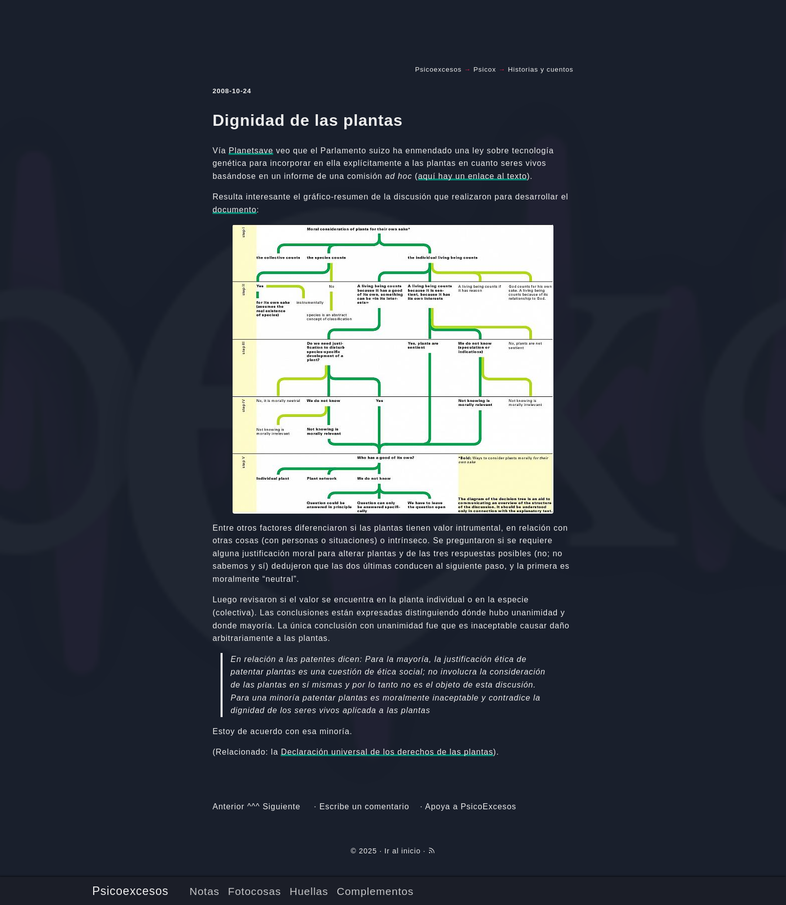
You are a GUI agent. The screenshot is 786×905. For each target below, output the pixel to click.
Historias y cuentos (540, 69)
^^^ (253, 806)
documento (235, 209)
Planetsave (251, 150)
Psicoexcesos (130, 890)
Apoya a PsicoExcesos (470, 806)
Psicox (485, 69)
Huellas (309, 891)
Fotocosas (254, 891)
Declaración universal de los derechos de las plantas (387, 752)
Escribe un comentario (364, 806)
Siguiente (281, 806)
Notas (204, 891)
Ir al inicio (402, 851)
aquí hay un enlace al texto (472, 176)
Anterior (229, 806)
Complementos (375, 891)
